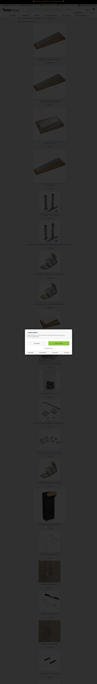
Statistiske (66, 352)
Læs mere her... (35, 336)
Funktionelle (55, 352)
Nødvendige (30, 352)
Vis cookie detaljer (48, 348)
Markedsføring (42, 352)
